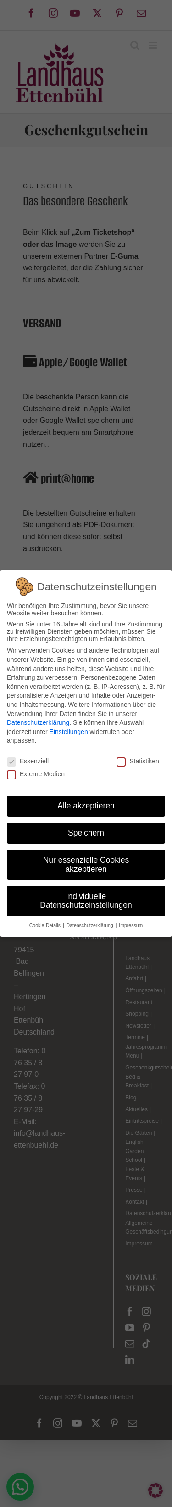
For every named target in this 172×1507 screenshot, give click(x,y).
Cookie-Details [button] (45, 925)
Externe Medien (36, 774)
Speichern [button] (86, 832)
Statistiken (138, 761)
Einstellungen (69, 731)
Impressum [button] (131, 925)
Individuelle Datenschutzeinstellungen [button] (86, 901)
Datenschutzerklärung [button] (91, 925)
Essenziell (28, 761)
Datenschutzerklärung (38, 722)
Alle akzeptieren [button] (86, 805)
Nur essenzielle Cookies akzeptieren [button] (86, 864)
